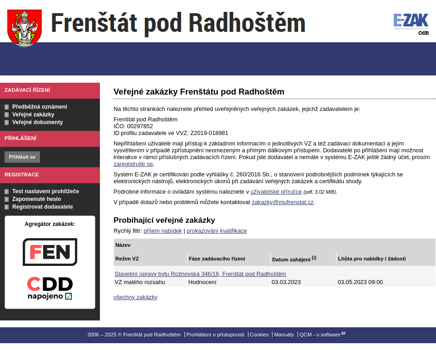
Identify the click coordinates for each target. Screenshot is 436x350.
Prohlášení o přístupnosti (215, 334)
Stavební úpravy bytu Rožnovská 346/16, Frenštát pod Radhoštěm (201, 273)
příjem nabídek (163, 230)
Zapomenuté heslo (36, 199)
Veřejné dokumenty (37, 122)
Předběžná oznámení (39, 107)
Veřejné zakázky (33, 114)
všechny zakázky (136, 297)
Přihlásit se (22, 157)
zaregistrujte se (133, 163)
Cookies (259, 334)
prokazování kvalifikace (217, 230)
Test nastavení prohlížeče (45, 191)
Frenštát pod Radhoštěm (156, 38)
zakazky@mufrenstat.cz (282, 202)
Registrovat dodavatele (42, 207)
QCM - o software (319, 334)
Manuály (284, 334)
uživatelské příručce (276, 191)
